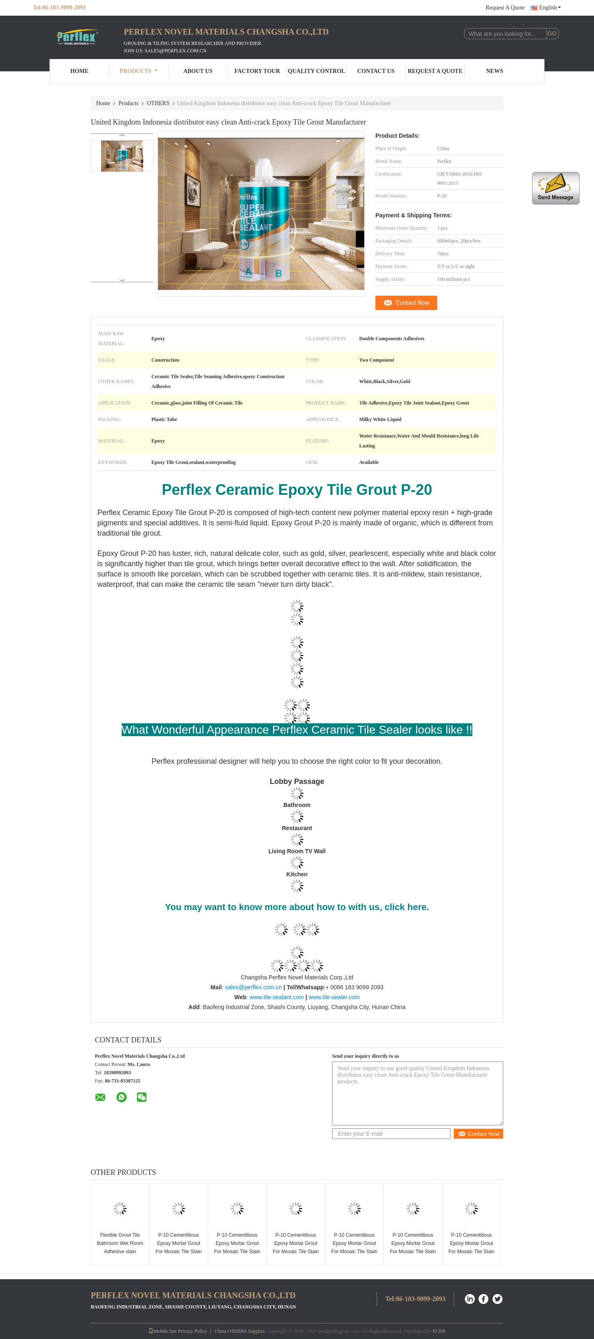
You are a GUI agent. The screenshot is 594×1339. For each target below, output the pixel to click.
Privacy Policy (192, 1331)
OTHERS (158, 103)
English (550, 8)
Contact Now (412, 302)
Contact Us (375, 71)
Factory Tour (257, 71)
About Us (197, 71)
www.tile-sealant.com (277, 997)
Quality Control (316, 71)
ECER (439, 1331)
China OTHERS (230, 1331)
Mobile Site (162, 1331)
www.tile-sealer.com (334, 997)
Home (79, 71)
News (494, 71)
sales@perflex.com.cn (253, 987)
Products (139, 71)
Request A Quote (505, 8)
